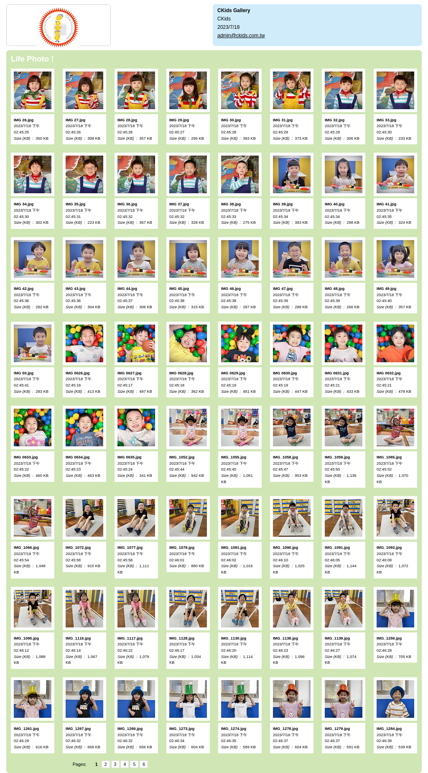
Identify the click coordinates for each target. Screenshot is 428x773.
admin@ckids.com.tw (241, 35)
